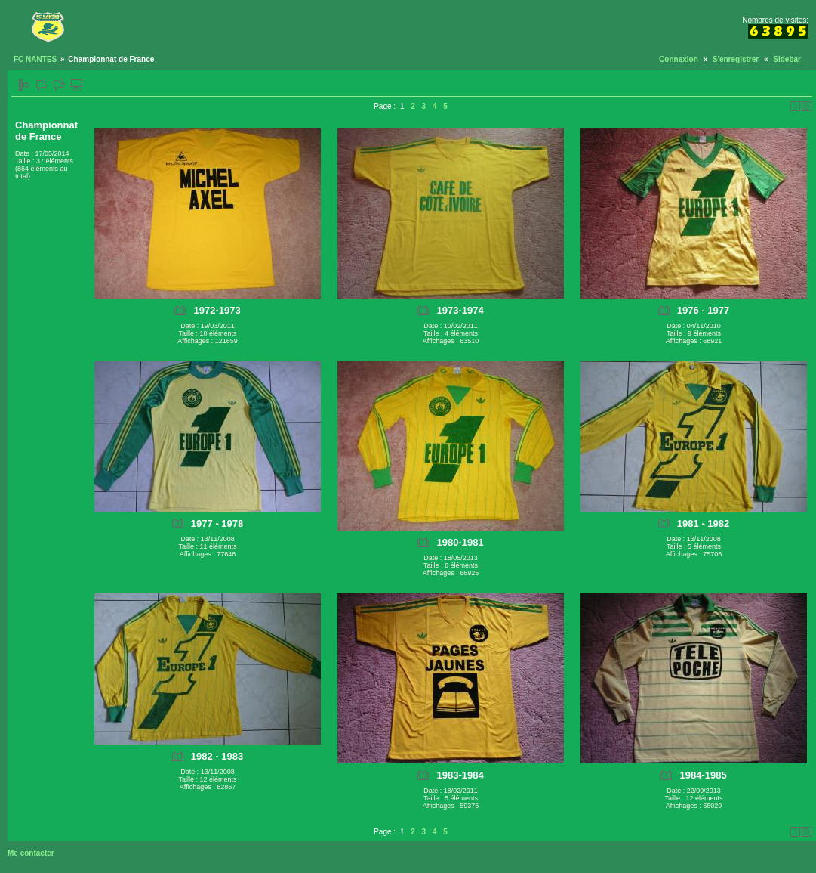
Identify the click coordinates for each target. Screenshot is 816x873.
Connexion (678, 59)
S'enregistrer (736, 59)
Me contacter (31, 853)
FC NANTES (35, 59)
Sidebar (787, 59)
